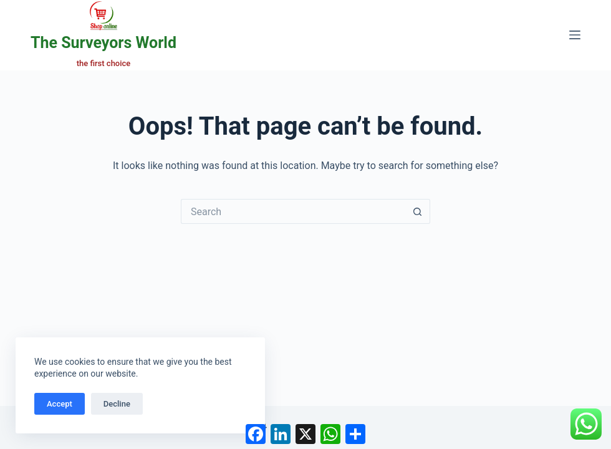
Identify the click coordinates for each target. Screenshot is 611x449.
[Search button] (417, 211)
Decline (116, 403)
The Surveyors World (103, 43)
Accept (59, 403)
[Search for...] (293, 211)
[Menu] (574, 35)
